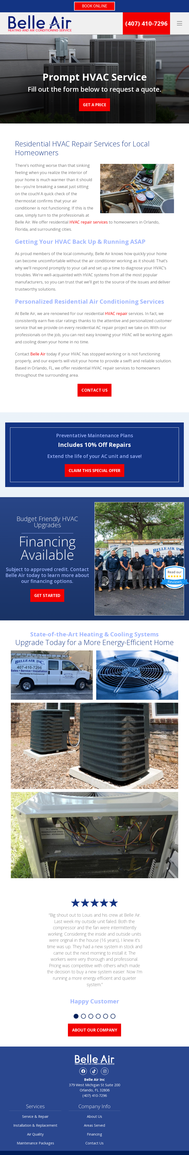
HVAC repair (116, 313)
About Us (94, 1116)
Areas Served (94, 1125)
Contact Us (94, 390)
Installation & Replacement (35, 1125)
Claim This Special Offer (94, 470)
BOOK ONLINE (94, 6)
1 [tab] (76, 1016)
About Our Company (94, 1030)
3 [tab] (91, 1016)
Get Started (47, 595)
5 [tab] (106, 1016)
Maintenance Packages (35, 1143)
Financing (94, 1134)
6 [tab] (113, 1016)
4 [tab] (98, 1016)
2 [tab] (83, 1016)
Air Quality (35, 1134)
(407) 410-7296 (146, 23)
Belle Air (38, 354)
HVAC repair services (88, 222)
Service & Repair (35, 1116)
